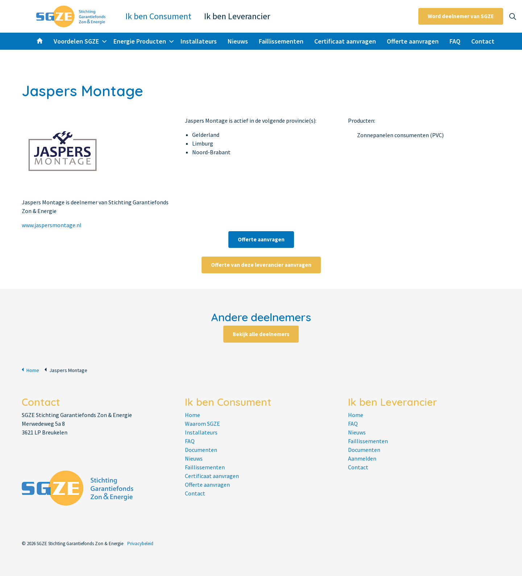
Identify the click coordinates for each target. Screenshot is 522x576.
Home (30, 370)
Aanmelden (362, 458)
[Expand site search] (513, 16)
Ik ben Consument (158, 16)
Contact (482, 41)
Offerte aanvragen (413, 41)
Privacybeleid (140, 543)
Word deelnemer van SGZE (460, 16)
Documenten (201, 449)
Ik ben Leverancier (237, 16)
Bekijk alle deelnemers (261, 334)
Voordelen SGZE (76, 41)
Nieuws (238, 41)
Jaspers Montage (66, 370)
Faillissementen (281, 41)
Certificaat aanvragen (345, 41)
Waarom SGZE (202, 423)
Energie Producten (139, 41)
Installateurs (199, 41)
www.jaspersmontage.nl (52, 225)
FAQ (455, 41)
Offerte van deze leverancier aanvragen (261, 264)
